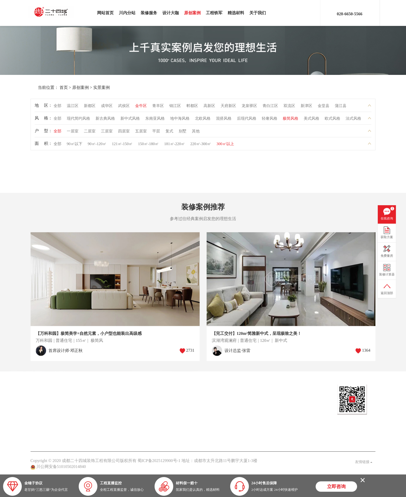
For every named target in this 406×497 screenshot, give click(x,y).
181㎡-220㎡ (174, 146)
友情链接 (364, 462)
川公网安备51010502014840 (61, 466)
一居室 (72, 133)
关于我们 (257, 13)
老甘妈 (178, 397)
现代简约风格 (78, 120)
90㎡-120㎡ (97, 146)
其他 (196, 133)
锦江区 (175, 107)
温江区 (72, 107)
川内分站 (127, 13)
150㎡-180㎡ (148, 146)
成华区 (107, 107)
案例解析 (145, 405)
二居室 (90, 133)
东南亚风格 (155, 120)
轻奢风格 (269, 120)
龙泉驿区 (249, 107)
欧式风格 (332, 120)
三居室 (107, 133)
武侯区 (124, 107)
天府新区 (228, 107)
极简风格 (290, 120)
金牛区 (141, 107)
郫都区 (192, 107)
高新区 (209, 107)
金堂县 (323, 107)
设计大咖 (170, 13)
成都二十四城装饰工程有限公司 (52, 12)
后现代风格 (246, 120)
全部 (57, 107)
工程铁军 (214, 13)
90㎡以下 (74, 146)
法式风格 (353, 120)
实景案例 (89, 87)
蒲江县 (340, 107)
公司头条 (145, 397)
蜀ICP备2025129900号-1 (158, 460)
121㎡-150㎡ (122, 146)
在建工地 (74, 405)
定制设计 (39, 397)
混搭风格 (223, 120)
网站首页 (105, 13)
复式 (169, 133)
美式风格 (311, 120)
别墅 (182, 133)
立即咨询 (336, 487)
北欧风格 (203, 120)
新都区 (90, 107)
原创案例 (192, 13)
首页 (52, 87)
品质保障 (180, 414)
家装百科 (145, 414)
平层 (156, 133)
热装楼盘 (110, 397)
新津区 (306, 107)
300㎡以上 (225, 146)
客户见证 (180, 423)
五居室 (141, 133)
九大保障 (180, 431)
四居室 (124, 133)
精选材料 (236, 13)
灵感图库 (74, 414)
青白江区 (270, 107)
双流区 (289, 107)
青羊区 (158, 107)
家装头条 (145, 387)
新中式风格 (130, 120)
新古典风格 (105, 120)
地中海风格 (180, 120)
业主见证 (145, 423)
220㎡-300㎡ (200, 146)
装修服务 (149, 13)
